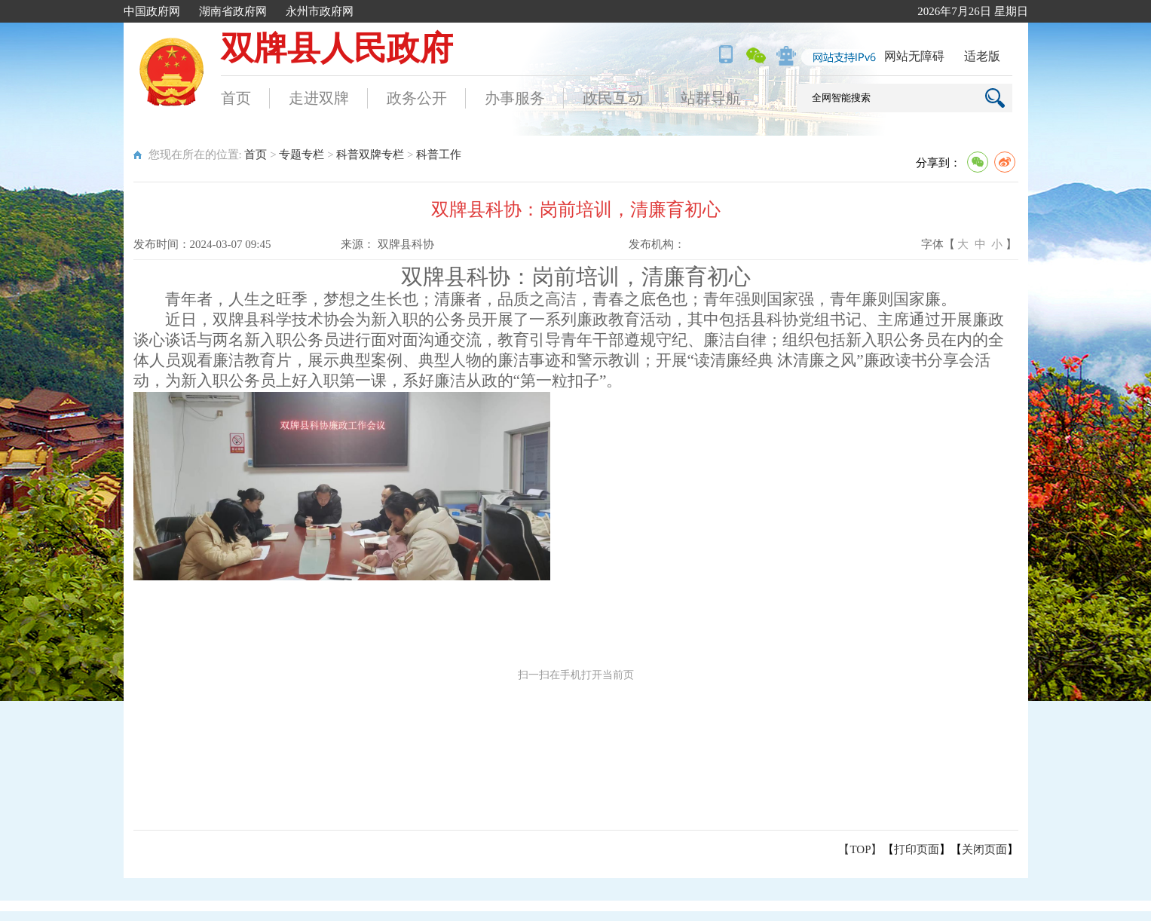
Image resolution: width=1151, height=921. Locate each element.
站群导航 (711, 98)
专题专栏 (301, 154)
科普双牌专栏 (370, 154)
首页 (236, 98)
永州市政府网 (320, 11)
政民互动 (613, 98)
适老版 (982, 56)
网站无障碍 (914, 56)
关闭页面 (984, 849)
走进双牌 (319, 98)
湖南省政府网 (233, 11)
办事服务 (515, 98)
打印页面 (916, 849)
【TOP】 (860, 849)
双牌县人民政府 (337, 48)
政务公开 (417, 98)
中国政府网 (152, 11)
